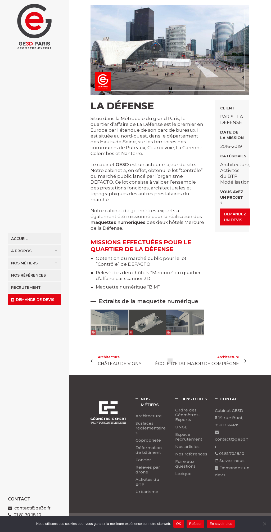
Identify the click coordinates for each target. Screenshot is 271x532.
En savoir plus (221, 524)
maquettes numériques (118, 222)
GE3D (122, 164)
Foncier (143, 460)
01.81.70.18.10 (229, 453)
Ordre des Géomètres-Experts (187, 415)
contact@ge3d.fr (32, 508)
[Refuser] (264, 523)
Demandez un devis (235, 217)
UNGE (181, 427)
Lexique (183, 473)
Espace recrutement (188, 437)
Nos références (191, 454)
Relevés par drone (148, 470)
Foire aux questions (185, 464)
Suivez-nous (230, 460)
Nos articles (187, 446)
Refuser (195, 524)
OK (178, 524)
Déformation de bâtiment (149, 450)
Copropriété (148, 440)
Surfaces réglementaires (151, 428)
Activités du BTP (147, 482)
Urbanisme (147, 491)
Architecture (149, 416)
